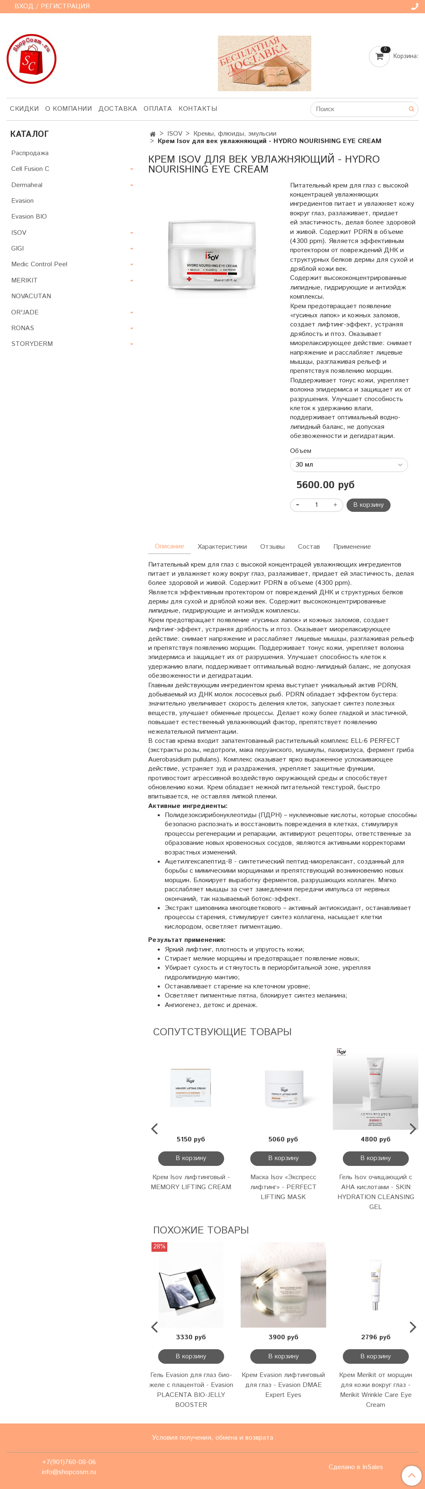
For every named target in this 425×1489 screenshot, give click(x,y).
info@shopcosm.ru (69, 1472)
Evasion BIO (29, 216)
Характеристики (222, 547)
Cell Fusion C (30, 169)
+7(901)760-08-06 (69, 1462)
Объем (300, 451)
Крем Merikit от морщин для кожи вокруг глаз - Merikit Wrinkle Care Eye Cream (375, 1390)
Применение (352, 547)
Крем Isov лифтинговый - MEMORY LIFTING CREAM (191, 1182)
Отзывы (272, 547)
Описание (169, 546)
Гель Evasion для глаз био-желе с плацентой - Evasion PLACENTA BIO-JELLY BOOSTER (191, 1390)
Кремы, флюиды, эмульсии (234, 134)
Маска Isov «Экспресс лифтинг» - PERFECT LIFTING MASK (283, 1187)
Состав (309, 547)
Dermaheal (26, 185)
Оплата (158, 109)
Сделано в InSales (356, 1467)
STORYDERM (32, 344)
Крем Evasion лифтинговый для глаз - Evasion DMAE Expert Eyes (283, 1385)
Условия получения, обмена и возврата (212, 1438)
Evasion (22, 201)
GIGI (17, 248)
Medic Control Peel (39, 264)
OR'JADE (25, 312)
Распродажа (30, 153)
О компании (68, 109)
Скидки (24, 109)
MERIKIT (24, 280)
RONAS (22, 328)
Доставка (117, 109)
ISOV (174, 134)
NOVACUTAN (31, 296)
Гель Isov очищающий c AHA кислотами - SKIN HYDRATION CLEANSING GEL (375, 1192)
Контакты (197, 109)
